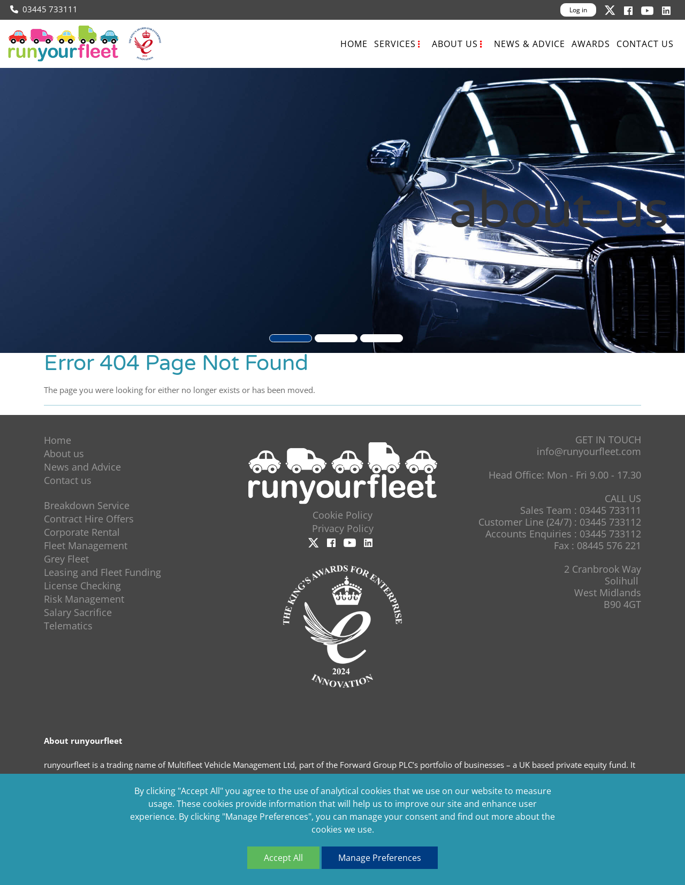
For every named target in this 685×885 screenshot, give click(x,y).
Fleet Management (85, 545)
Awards (591, 44)
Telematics (68, 625)
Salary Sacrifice (78, 612)
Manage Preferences (379, 858)
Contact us (645, 44)
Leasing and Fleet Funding (102, 572)
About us (455, 44)
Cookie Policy (342, 515)
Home (354, 44)
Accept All (283, 858)
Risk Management (84, 598)
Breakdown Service (87, 505)
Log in (578, 9)
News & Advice (529, 44)
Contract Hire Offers (89, 518)
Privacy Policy (343, 528)
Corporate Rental (82, 532)
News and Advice (82, 466)
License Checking (82, 585)
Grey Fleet (66, 558)
